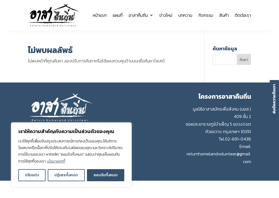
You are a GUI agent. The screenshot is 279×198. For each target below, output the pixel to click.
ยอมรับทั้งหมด (106, 175)
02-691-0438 (238, 139)
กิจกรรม (205, 15)
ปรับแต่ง (32, 175)
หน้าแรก (100, 15)
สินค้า (224, 15)
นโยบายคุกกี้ (56, 161)
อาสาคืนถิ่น (138, 15)
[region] (71, 155)
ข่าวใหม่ (165, 15)
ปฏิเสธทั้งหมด (66, 175)
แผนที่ (118, 15)
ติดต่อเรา (243, 15)
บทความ (185, 15)
